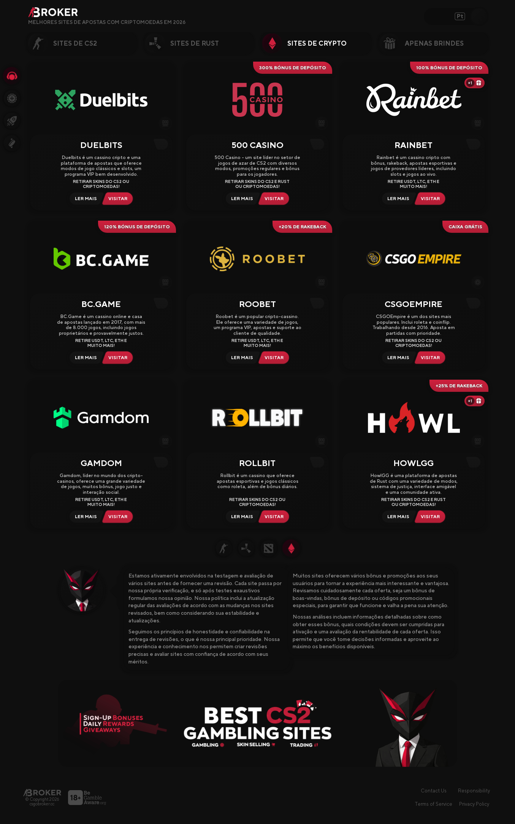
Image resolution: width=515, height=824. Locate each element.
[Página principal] (42, 792)
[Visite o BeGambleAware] (87, 797)
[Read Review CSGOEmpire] (397, 358)
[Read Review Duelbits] (85, 198)
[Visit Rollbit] (275, 517)
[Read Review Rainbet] (397, 198)
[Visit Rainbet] (431, 198)
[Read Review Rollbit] (241, 517)
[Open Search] (478, 16)
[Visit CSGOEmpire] (431, 358)
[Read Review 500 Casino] (241, 198)
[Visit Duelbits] (119, 198)
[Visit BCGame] (119, 358)
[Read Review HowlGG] (397, 517)
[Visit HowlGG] (431, 517)
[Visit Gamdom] (119, 517)
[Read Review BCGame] (85, 358)
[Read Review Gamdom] (85, 517)
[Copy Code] (162, 144)
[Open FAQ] (191, 22)
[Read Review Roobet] (241, 358)
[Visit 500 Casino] (275, 198)
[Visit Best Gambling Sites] (257, 723)
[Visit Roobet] (275, 358)
